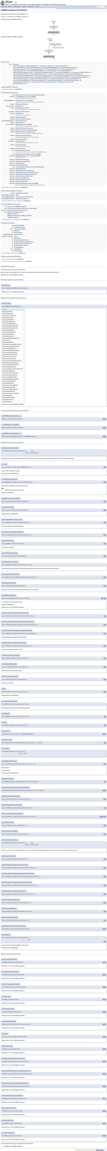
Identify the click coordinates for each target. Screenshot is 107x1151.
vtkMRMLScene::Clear (18, 272)
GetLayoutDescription (20, 119)
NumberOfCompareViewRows (21, 245)
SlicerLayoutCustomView (65, 82)
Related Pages (17, 6)
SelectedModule (17, 249)
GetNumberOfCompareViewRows (23, 135)
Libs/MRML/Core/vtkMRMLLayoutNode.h (17, 16)
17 (9, 291)
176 (10, 1090)
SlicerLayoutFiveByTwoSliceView (20, 78)
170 (10, 966)
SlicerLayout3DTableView (73, 78)
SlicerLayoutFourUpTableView (57, 78)
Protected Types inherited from (12, 259)
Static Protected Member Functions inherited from (16, 261)
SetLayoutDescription (20, 167)
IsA (16, 148)
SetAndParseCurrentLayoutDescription (16, 208)
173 (10, 1139)
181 (10, 1052)
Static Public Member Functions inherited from (16, 200)
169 (10, 1015)
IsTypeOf (18, 193)
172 (10, 978)
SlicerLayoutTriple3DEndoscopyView (81, 72)
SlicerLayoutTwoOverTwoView (81, 75)
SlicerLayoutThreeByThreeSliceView (39, 78)
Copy (16, 96)
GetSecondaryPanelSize (20, 139)
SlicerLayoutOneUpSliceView (34, 67)
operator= (9, 206)
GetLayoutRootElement (20, 120)
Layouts (16, 236)
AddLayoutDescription (20, 95)
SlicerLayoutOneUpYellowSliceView (68, 67)
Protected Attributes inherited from (13, 253)
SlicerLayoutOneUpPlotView (72, 80)
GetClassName (18, 106)
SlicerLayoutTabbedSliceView (53, 69)
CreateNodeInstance (20, 100)
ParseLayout (18, 196)
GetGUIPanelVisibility (20, 117)
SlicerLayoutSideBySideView (43, 77)
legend (54, 34)
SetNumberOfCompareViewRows (22, 176)
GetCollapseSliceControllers (21, 107)
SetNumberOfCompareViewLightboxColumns (25, 172)
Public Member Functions (72, 8)
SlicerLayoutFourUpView (61, 66)
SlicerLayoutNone (52, 70)
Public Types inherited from (11, 89)
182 (10, 1114)
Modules (10, 6)
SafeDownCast (19, 198)
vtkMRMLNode (8, 87)
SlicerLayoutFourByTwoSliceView (79, 77)
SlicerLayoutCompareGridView (73, 74)
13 (9, 274)
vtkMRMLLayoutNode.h (18, 274)
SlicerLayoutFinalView (38, 82)
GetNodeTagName (19, 124)
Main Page (4, 6)
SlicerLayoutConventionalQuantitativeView (23, 75)
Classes (24, 7)
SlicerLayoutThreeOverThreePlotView (22, 82)
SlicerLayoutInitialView (18, 66)
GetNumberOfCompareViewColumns (23, 128)
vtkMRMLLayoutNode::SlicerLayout (12, 306)
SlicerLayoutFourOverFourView (56, 74)
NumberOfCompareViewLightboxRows (23, 243)
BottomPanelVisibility (19, 225)
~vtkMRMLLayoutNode (12, 217)
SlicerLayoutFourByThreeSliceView (61, 77)
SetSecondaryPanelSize (20, 177)
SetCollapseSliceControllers (21, 161)
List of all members (59, 8)
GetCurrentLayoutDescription (22, 111)
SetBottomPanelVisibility (21, 159)
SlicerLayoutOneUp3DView (19, 67)
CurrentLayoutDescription (20, 229)
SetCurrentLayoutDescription (14, 210)
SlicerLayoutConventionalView (46, 66)
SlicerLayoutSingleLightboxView (62, 72)
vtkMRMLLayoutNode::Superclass (20, 288)
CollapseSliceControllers (19, 227)
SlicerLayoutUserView (18, 83)
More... (27, 14)
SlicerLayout (15, 64)
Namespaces (31, 7)
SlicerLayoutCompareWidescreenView (44, 72)
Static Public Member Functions (82, 8)
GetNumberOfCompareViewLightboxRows (25, 131)
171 (10, 1003)
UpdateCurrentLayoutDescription (14, 212)
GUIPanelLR (16, 230)
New (17, 195)
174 (10, 1102)
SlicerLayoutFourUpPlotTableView (55, 80)
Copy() (47, 272)
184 (10, 1040)
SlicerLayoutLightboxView (68, 69)
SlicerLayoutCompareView (19, 70)
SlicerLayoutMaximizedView (50, 82)
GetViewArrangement (20, 144)
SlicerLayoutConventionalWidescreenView (23, 72)
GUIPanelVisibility (18, 232)
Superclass (15, 87)
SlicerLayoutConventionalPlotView (21, 80)
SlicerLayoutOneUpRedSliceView (50, 67)
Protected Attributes (103, 8)
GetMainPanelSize (19, 122)
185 (10, 990)
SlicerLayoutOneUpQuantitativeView (63, 75)
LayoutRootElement (18, 234)
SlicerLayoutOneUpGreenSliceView (21, 69)
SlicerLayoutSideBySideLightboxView (36, 70)
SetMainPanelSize (19, 168)
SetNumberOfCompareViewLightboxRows (24, 174)
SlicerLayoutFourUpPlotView (38, 80)
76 (9, 607)
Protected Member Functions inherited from (15, 219)
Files (38, 7)
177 (10, 1077)
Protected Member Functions (94, 8)
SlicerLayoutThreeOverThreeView (39, 74)
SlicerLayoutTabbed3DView (37, 69)
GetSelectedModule (19, 141)
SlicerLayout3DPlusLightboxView (20, 74)
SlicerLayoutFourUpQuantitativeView (43, 75)
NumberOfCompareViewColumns (21, 240)
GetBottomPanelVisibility (21, 104)
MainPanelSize (17, 238)
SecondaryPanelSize (18, 247)
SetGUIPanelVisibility (20, 165)
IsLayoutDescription (19, 150)
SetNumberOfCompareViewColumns (23, 170)
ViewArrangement (18, 251)
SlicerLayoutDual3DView (64, 70)
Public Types (65, 8)
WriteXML (17, 183)
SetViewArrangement (20, 181)
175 (10, 1065)
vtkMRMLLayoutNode (9, 195)
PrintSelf (17, 154)
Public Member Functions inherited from (14, 187)
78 (9, 404)
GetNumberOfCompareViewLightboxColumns (25, 130)
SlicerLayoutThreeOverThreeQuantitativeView (23, 77)
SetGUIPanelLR (18, 163)
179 (10, 1127)
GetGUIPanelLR (18, 113)
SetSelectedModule (19, 179)
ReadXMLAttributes (19, 156)
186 (10, 1028)
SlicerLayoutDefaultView (31, 66)
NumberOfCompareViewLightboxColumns (23, 241)
